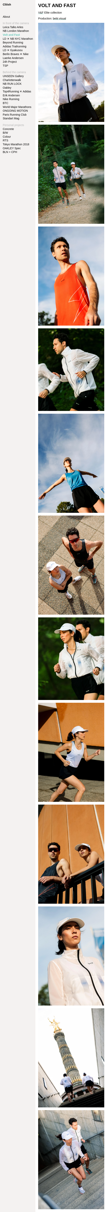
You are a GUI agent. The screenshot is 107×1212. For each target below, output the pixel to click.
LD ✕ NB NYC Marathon (18, 38)
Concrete (8, 129)
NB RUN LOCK (12, 83)
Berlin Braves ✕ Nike (16, 54)
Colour (7, 136)
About (6, 16)
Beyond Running (13, 42)
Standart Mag (11, 118)
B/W (5, 132)
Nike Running (11, 99)
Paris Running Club (15, 114)
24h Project (10, 61)
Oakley (7, 87)
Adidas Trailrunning (14, 46)
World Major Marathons (17, 107)
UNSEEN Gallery (13, 76)
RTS (5, 140)
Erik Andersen (11, 95)
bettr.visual (59, 18)
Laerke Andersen (13, 58)
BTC (5, 103)
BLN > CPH (10, 152)
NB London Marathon (16, 30)
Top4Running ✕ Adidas (17, 91)
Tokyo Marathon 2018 (16, 144)
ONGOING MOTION (15, 110)
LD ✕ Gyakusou (13, 50)
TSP (5, 65)
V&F (40, 12)
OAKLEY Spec (12, 148)
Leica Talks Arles (13, 27)
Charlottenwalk (12, 80)
